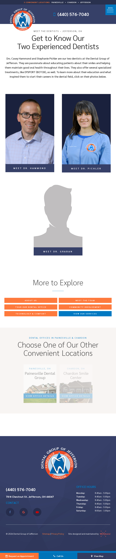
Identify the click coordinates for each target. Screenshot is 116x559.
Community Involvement (85, 307)
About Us (31, 300)
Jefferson (85, 2)
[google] (23, 512)
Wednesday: (82, 500)
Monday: (80, 493)
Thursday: (81, 503)
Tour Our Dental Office (31, 307)
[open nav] (111, 9)
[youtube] (37, 512)
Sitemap (46, 533)
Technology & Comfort (31, 313)
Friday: (79, 507)
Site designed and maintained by (89, 533)
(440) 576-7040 (73, 14)
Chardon (71, 2)
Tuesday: (80, 496)
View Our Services (85, 313)
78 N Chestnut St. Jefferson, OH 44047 (30, 496)
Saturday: (81, 510)
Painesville (58, 2)
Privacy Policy (57, 533)
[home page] (22, 19)
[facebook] (10, 512)
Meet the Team (85, 300)
